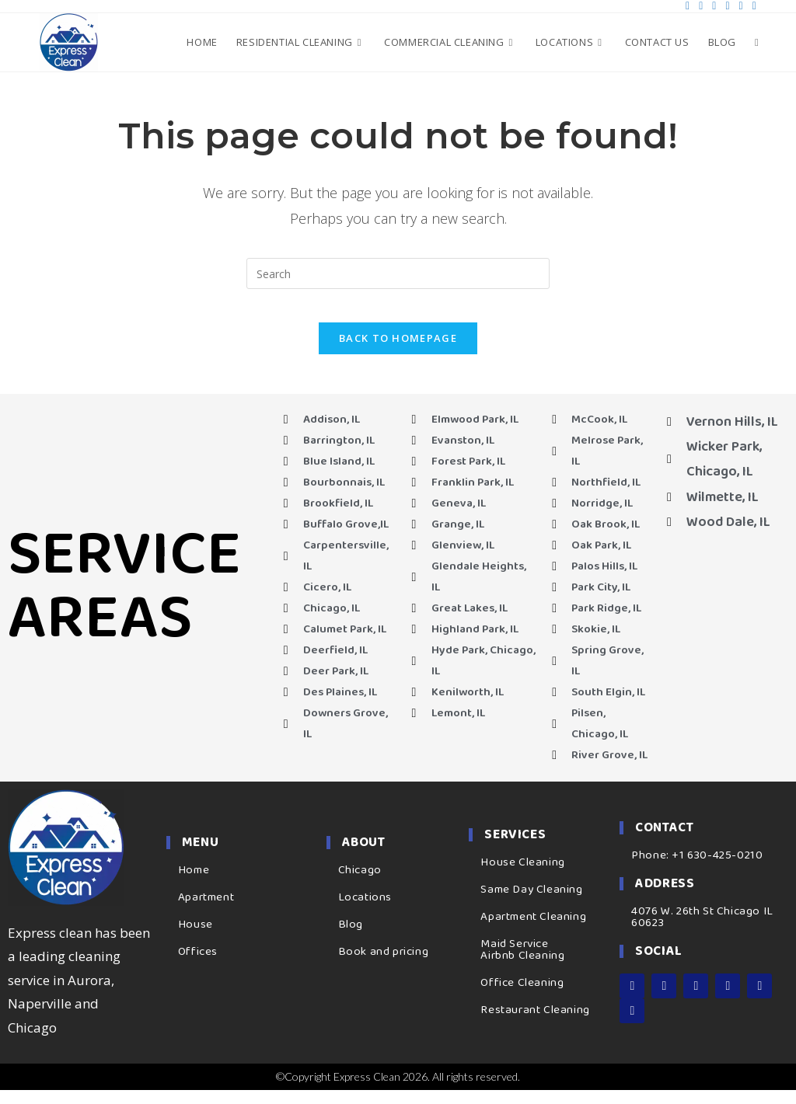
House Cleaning (522, 877)
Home (193, 884)
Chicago (360, 884)
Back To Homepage (398, 352)
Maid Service (514, 958)
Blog (350, 938)
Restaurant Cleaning (534, 1024)
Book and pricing (383, 965)
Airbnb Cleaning (522, 970)
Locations (365, 911)
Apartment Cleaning (533, 931)
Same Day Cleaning (531, 904)
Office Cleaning (522, 997)
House (195, 938)
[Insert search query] (398, 273)
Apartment (206, 911)
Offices (198, 965)
